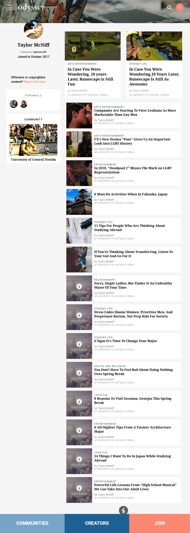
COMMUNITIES (32, 523)
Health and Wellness (110, 366)
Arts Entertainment (82, 64)
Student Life (138, 64)
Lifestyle (101, 395)
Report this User (35, 82)
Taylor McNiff (79, 90)
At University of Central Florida (88, 95)
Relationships (104, 280)
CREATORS (97, 523)
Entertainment (105, 164)
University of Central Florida (33, 159)
